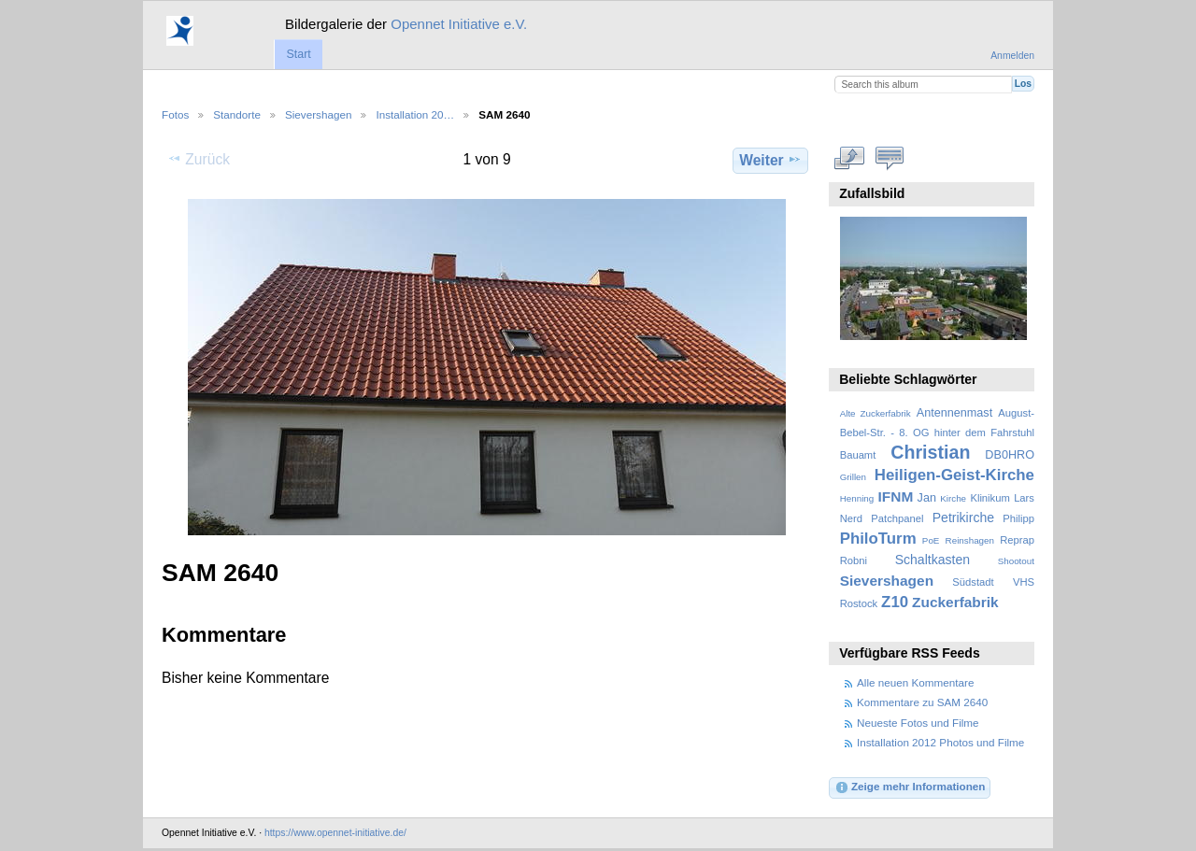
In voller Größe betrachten (850, 158)
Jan (927, 497)
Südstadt (972, 582)
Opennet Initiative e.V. (459, 24)
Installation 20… (415, 114)
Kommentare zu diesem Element (890, 158)
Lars (1024, 498)
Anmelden (1012, 55)
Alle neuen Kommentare (915, 682)
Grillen (853, 477)
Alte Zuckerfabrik (875, 413)
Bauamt (858, 455)
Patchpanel (897, 518)
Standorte (237, 114)
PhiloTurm (878, 538)
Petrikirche (963, 517)
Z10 (894, 602)
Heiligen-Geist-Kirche (954, 475)
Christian (930, 452)
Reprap (1017, 540)
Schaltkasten (932, 559)
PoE (931, 540)
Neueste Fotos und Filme (918, 722)
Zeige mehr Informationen (910, 787)
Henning (857, 498)
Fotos (175, 114)
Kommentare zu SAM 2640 (922, 702)
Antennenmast (954, 412)
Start (298, 54)
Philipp (1018, 518)
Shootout (1016, 561)
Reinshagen (970, 540)
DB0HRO (1009, 454)
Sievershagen (318, 114)
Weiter (770, 159)
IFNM (896, 496)
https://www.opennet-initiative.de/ (335, 833)
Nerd (851, 518)
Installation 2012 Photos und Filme (940, 742)
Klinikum (989, 498)
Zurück (198, 158)
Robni (853, 560)
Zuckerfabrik (955, 602)
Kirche (953, 498)
